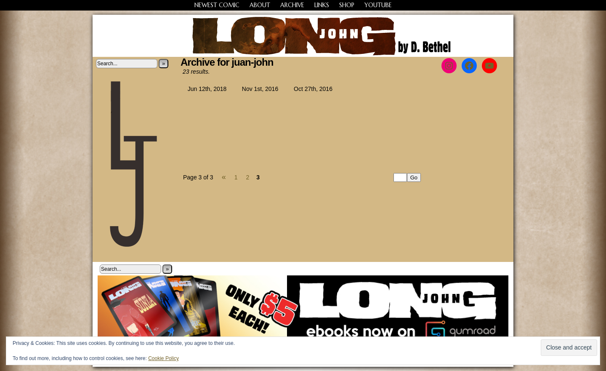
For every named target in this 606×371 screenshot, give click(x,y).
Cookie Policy (163, 358)
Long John (303, 36)
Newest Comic (216, 5)
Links (321, 5)
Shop (346, 5)
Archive (292, 5)
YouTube (378, 5)
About (260, 5)
